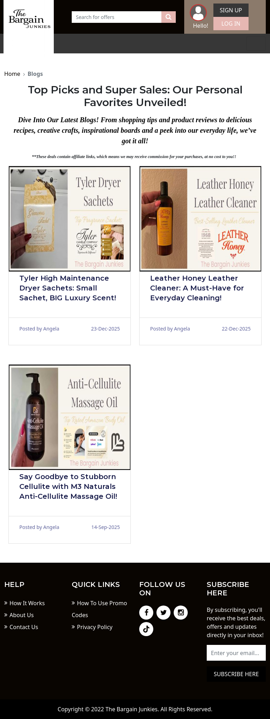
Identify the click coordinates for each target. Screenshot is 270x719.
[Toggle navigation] (256, 44)
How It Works (27, 603)
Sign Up (231, 10)
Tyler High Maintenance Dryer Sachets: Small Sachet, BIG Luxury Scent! (67, 288)
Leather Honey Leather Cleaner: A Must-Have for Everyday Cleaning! (197, 288)
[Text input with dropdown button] (117, 17)
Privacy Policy (94, 627)
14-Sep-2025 (105, 527)
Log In (230, 23)
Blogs (35, 74)
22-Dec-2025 (236, 328)
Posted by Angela (39, 328)
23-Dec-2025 (105, 328)
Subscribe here (236, 674)
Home (12, 74)
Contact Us (23, 627)
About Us (21, 615)
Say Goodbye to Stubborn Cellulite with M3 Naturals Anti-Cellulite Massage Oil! (68, 486)
